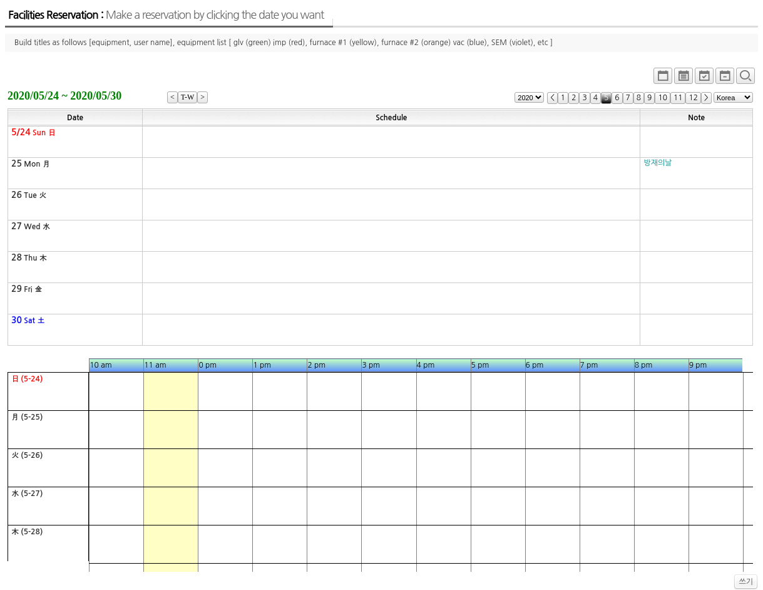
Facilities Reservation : (166, 15)
